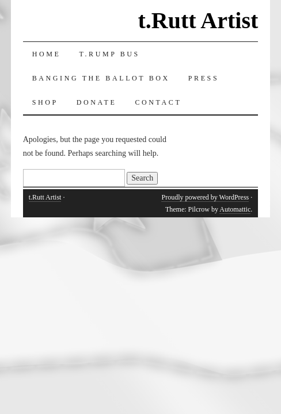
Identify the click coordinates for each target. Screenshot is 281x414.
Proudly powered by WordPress (205, 197)
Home (46, 54)
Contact (158, 102)
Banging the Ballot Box (101, 78)
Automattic (234, 209)
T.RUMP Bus (109, 54)
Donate (97, 102)
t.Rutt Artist (198, 20)
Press (203, 78)
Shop (45, 102)
